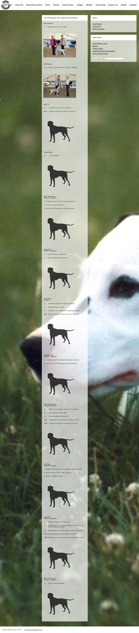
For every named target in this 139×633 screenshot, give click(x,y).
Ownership (100, 5)
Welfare (89, 5)
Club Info (19, 5)
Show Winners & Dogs (100, 43)
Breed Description (34, 5)
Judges (79, 5)
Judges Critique (98, 48)
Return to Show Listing (100, 53)
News (47, 5)
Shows (56, 5)
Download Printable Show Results (104, 51)
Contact (132, 5)
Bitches (95, 46)
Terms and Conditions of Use (33, 629)
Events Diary (68, 5)
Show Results (97, 24)
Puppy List (113, 5)
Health (124, 5)
